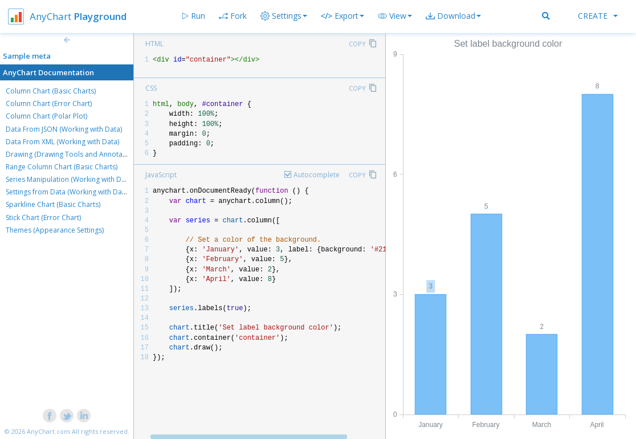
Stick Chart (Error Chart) (43, 217)
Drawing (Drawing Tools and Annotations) (73, 154)
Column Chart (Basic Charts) (51, 91)
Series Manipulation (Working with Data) (69, 179)
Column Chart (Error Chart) (49, 103)
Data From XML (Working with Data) (62, 142)
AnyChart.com (48, 431)
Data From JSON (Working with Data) (64, 129)
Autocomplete (316, 175)
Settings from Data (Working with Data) (68, 192)
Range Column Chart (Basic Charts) (61, 167)
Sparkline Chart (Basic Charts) (53, 204)
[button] (395, 16)
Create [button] (598, 15)
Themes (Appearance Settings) (55, 230)
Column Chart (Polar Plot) (46, 116)
